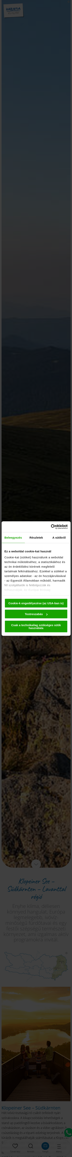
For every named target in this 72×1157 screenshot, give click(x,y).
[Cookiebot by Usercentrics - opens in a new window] (51, 526)
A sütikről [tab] (59, 537)
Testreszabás (36, 614)
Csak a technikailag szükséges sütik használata (36, 626)
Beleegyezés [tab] (13, 537)
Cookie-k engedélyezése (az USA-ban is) (36, 603)
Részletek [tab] (36, 537)
